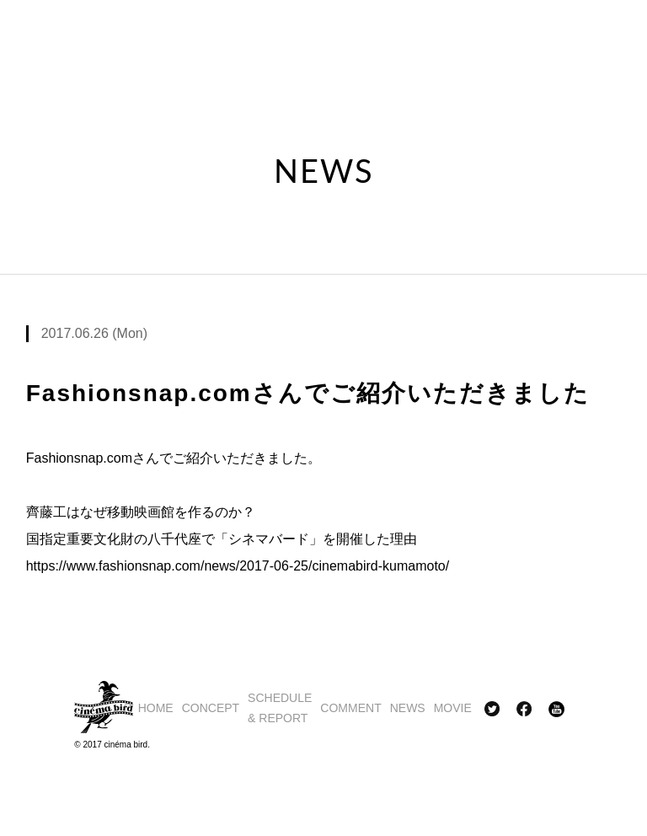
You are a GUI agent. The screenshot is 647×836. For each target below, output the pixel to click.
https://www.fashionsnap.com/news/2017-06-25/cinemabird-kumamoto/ (237, 566)
